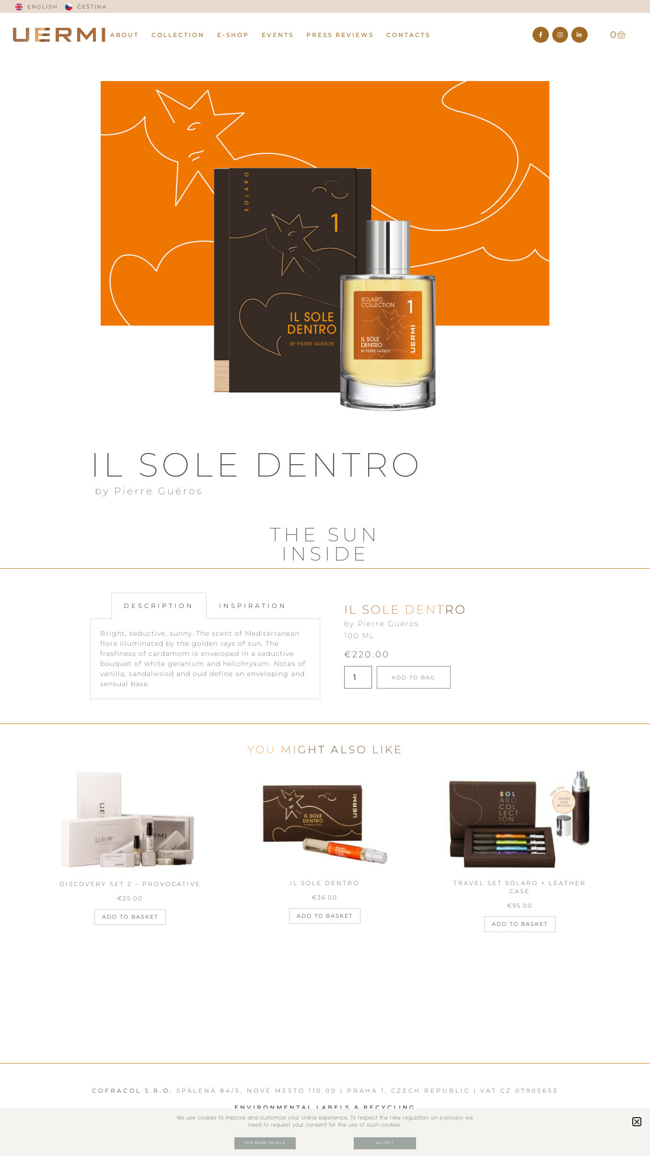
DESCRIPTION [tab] (159, 605)
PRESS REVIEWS (340, 34)
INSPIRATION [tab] (253, 605)
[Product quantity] (358, 677)
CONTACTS (408, 34)
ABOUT (124, 34)
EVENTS (278, 34)
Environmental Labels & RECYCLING (325, 1107)
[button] (636, 1121)
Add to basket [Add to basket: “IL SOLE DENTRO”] (325, 915)
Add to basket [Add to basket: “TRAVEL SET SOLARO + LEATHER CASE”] (520, 924)
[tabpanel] (205, 659)
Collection (178, 34)
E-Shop (233, 34)
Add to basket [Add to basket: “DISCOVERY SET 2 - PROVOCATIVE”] (130, 916)
